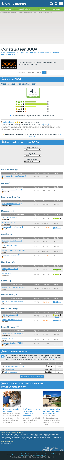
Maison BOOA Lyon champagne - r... (14, 287)
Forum (6, 9)
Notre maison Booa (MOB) (11, 301)
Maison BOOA (6, 338)
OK (44, 72)
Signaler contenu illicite (17, 454)
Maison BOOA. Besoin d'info (14, 366)
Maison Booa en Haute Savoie (12, 320)
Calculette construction (43, 454)
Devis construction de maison (11, 410)
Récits (24, 9)
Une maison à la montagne (11, 190)
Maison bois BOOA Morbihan (12, 227)
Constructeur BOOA (19, 49)
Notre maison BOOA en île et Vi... (13, 176)
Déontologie (21, 455)
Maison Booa (9, 369)
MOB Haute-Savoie (8, 315)
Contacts (7, 454)
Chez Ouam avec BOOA (10, 217)
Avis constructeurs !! (11, 372)
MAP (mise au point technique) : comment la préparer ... (31, 412)
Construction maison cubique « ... (13, 333)
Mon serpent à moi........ (10, 255)
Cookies (43, 455)
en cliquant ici (53, 359)
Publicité (28, 455)
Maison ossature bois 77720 (11, 343)
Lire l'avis (57, 317)
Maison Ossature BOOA (10, 269)
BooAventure (6, 273)
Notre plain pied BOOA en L (11, 241)
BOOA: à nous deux (8, 222)
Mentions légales (30, 454)
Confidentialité (36, 455)
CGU (52, 454)
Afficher (58, 228)
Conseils (56, 9)
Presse (57, 454)
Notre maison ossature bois (11, 204)
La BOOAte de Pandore (10, 245)
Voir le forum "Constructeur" (32, 377)
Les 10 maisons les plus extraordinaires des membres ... (52, 411)
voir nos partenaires (6, 443)
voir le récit (45, 124)
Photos (41, 9)
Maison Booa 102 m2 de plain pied (13, 250)
